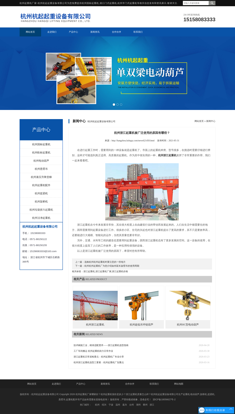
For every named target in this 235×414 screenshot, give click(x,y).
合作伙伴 (129, 383)
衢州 (145, 404)
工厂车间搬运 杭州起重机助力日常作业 (93, 351)
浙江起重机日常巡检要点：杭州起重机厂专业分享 (99, 357)
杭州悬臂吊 (41, 168)
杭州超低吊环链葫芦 (141, 324)
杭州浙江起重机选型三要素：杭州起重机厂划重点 (99, 362)
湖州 (138, 404)
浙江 (152, 404)
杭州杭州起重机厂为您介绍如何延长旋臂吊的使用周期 (111, 266)
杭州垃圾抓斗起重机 (41, 209)
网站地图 (178, 383)
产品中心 (80, 383)
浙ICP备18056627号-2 (164, 399)
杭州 (97, 404)
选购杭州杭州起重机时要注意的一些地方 (104, 262)
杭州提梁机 (41, 193)
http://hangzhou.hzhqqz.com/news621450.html (133, 140)
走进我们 (56, 383)
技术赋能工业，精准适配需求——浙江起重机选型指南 (101, 345)
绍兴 (104, 404)
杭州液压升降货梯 (41, 177)
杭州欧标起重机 (41, 152)
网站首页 (199, 121)
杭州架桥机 (41, 201)
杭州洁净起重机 (41, 217)
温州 (118, 404)
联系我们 (154, 383)
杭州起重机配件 (41, 185)
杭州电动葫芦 (41, 160)
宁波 (111, 404)
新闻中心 (210, 121)
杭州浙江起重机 (95, 324)
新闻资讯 (105, 383)
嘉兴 (124, 404)
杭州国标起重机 (90, 3)
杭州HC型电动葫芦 (188, 324)
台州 (131, 404)
